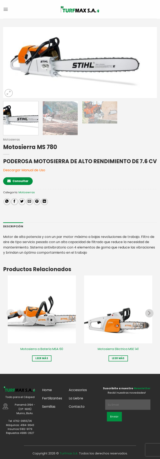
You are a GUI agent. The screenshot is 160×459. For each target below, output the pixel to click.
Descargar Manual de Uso (24, 170)
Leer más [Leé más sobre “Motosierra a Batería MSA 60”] (41, 358)
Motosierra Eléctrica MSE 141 (118, 349)
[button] (5, 9)
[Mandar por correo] (29, 201)
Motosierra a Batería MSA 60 (41, 349)
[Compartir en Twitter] (22, 201)
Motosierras (11, 140)
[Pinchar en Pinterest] (37, 201)
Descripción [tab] (13, 226)
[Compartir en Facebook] (14, 201)
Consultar (18, 181)
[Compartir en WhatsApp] (7, 201)
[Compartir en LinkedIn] (44, 201)
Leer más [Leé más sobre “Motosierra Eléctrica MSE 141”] (118, 358)
